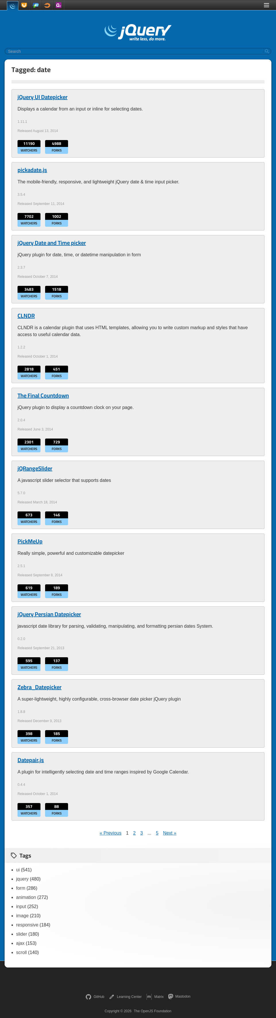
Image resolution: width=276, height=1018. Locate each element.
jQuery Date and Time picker (52, 243)
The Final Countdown (43, 395)
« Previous (110, 833)
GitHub (95, 997)
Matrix (155, 997)
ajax (20, 943)
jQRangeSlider (35, 468)
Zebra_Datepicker (39, 687)
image (22, 915)
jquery (22, 879)
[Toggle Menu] (266, 5)
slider (21, 934)
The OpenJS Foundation (152, 1011)
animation (26, 897)
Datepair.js (31, 760)
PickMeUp (30, 541)
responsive (27, 924)
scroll (21, 952)
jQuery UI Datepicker (42, 97)
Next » (169, 833)
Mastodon (179, 996)
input (21, 906)
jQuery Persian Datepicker (49, 614)
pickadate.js (32, 170)
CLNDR (26, 316)
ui (18, 869)
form (20, 888)
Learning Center (125, 997)
